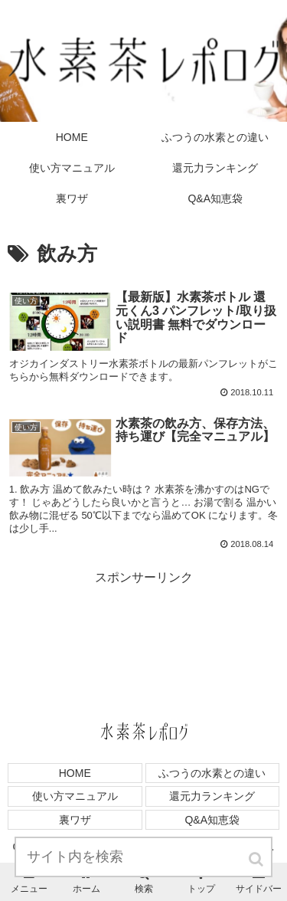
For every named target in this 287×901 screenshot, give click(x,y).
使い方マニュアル (75, 796)
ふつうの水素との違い (212, 773)
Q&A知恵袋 (212, 820)
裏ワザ (75, 820)
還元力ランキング (212, 796)
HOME (75, 773)
